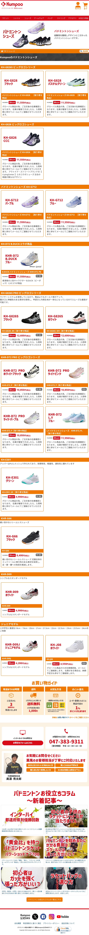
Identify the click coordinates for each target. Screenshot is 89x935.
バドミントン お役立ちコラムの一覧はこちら (44, 895)
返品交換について (68, 918)
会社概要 (17, 918)
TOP (3, 46)
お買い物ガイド (63, 712)
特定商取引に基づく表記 (32, 918)
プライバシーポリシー (51, 918)
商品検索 (84, 46)
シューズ (12, 46)
